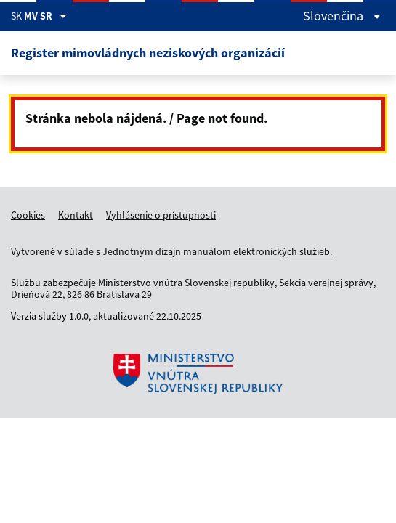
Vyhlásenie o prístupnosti (161, 215)
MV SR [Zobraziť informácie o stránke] (45, 16)
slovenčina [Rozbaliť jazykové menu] (342, 16)
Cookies (28, 215)
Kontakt (75, 215)
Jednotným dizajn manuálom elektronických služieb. (217, 251)
